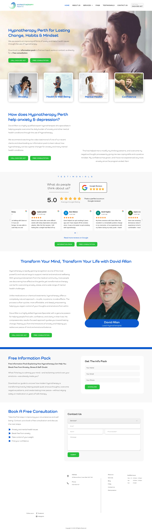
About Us (76, 5)
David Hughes (103, 212)
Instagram (41, 516)
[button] (88, 5)
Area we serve (112, 490)
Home (67, 5)
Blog (109, 481)
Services (88, 5)
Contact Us (122, 5)
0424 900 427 (137, 6)
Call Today (135, 4)
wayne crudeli (136, 212)
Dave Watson (71, 212)
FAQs (98, 5)
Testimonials (108, 5)
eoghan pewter (39, 212)
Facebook (41, 513)
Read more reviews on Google (76, 238)
